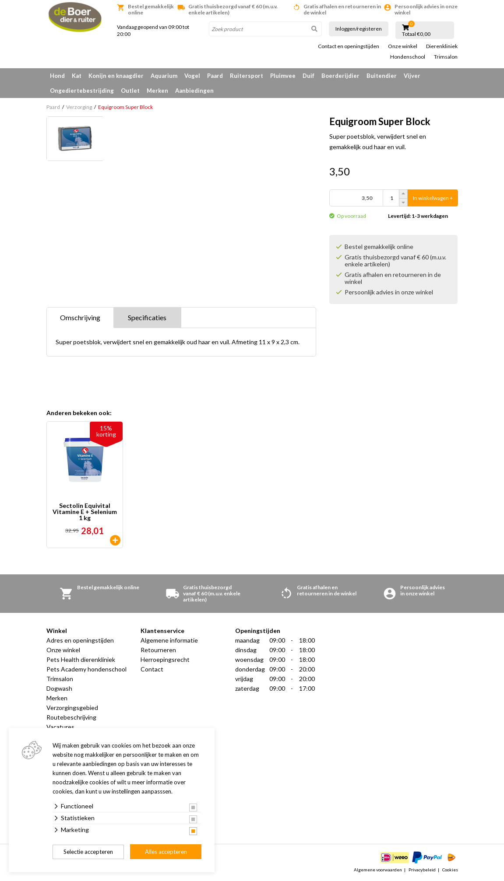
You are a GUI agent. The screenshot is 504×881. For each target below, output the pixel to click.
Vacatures (60, 727)
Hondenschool (407, 56)
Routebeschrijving (71, 717)
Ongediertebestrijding (82, 90)
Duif (308, 75)
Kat (76, 75)
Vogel (192, 75)
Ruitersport (246, 75)
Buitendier (382, 75)
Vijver (412, 75)
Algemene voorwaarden (378, 869)
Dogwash (59, 688)
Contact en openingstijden (348, 46)
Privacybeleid (422, 869)
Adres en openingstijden (80, 640)
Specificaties (147, 317)
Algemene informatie (169, 640)
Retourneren (158, 650)
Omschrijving (80, 317)
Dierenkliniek (442, 46)
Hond (57, 75)
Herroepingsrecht (165, 659)
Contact (152, 669)
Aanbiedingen (194, 90)
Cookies (450, 869)
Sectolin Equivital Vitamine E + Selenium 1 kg (85, 512)
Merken (157, 90)
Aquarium (164, 75)
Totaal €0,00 (416, 34)
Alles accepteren (166, 851)
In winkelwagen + (433, 198)
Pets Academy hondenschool (86, 669)
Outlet (130, 90)
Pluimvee (283, 75)
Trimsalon (446, 56)
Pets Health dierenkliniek (80, 659)
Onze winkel (402, 46)
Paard (215, 75)
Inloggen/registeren (358, 28)
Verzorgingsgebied (72, 707)
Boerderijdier (340, 75)
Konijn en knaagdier (116, 75)
